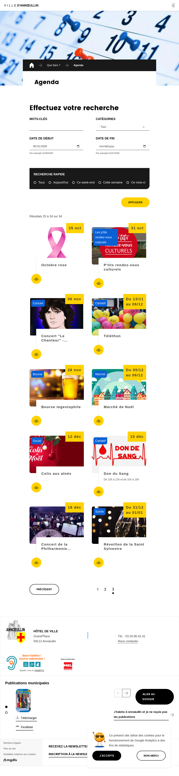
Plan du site (10, 748)
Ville (21, 5)
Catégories (106, 119)
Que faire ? (53, 65)
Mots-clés (38, 119)
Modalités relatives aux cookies (20, 754)
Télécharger (29, 718)
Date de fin (105, 138)
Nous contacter (128, 641)
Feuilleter (27, 727)
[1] (6, 707)
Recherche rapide (49, 174)
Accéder (36, 279)
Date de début (42, 138)
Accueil (31, 66)
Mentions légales (12, 743)
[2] (6, 712)
